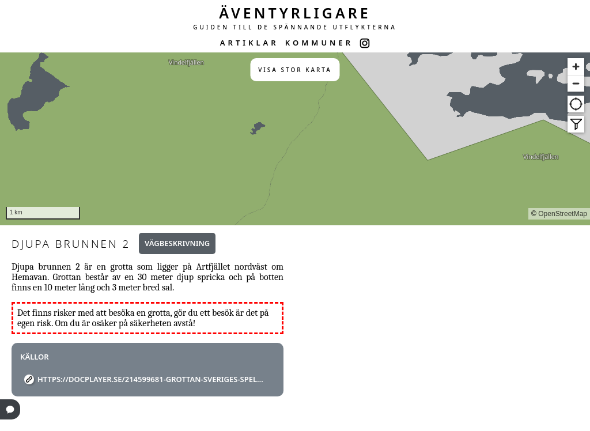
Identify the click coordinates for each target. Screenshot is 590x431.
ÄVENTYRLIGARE (295, 12)
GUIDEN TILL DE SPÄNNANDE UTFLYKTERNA (295, 27)
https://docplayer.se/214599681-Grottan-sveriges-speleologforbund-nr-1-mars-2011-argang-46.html (151, 379)
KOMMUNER (319, 42)
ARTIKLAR (249, 42)
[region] (295, 138)
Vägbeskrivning (177, 243)
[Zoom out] (576, 83)
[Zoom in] (576, 66)
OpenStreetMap (562, 214)
